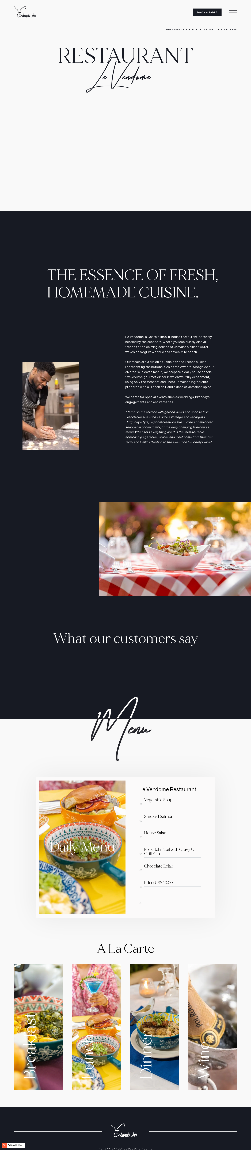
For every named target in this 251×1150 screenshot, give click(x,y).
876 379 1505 (192, 30)
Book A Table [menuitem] (207, 12)
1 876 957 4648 (226, 30)
